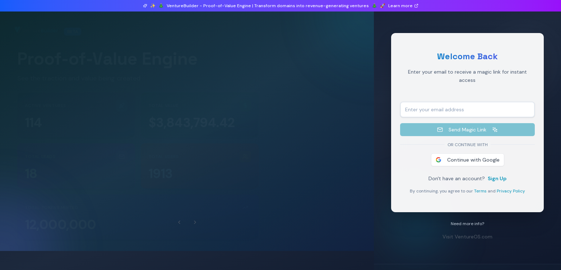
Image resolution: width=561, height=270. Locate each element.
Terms (482, 191)
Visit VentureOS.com (469, 236)
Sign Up (498, 178)
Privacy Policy (512, 191)
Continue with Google (469, 160)
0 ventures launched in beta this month (78, 44)
